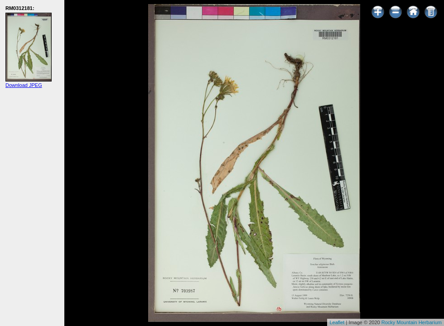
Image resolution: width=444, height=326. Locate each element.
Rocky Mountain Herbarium (411, 322)
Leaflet (336, 322)
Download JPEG (23, 85)
